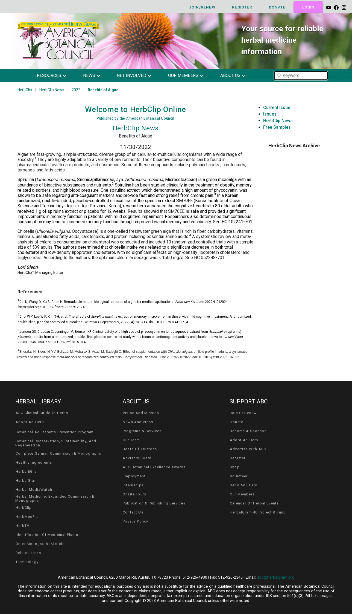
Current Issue (276, 107)
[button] (56, 75)
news (89, 75)
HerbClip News (51, 90)
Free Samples (277, 127)
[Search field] (301, 76)
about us (230, 75)
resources (49, 75)
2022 (76, 90)
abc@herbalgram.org (275, 577)
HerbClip (24, 90)
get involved (131, 75)
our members (183, 75)
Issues (270, 114)
